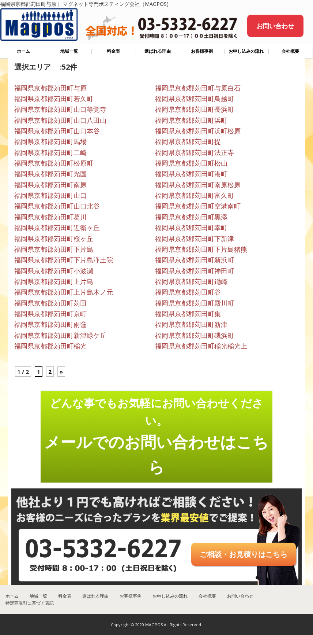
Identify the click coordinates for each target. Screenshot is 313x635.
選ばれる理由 (157, 51)
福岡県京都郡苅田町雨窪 (50, 324)
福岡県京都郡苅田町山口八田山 (60, 120)
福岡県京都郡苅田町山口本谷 (57, 130)
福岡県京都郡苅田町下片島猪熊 (201, 249)
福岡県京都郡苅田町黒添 (191, 217)
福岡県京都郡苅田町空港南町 (198, 206)
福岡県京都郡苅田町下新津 (194, 238)
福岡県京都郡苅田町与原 (50, 88)
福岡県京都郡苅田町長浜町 (194, 109)
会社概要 (290, 51)
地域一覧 (69, 51)
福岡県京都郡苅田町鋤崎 (191, 281)
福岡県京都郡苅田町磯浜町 (194, 335)
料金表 (113, 51)
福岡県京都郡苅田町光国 (50, 173)
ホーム (23, 51)
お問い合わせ (275, 26)
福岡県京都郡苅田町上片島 (53, 281)
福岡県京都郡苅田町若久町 (53, 98)
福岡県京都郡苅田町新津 (191, 324)
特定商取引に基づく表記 (29, 603)
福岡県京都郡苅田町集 (188, 313)
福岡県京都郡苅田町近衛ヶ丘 (57, 227)
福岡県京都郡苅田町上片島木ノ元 (63, 292)
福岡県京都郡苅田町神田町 (194, 270)
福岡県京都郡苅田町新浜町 (194, 259)
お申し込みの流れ (246, 51)
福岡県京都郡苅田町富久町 (194, 195)
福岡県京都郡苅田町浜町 (191, 120)
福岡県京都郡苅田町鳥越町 (194, 98)
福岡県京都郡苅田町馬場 (50, 141)
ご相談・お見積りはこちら (243, 554)
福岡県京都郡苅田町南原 (50, 184)
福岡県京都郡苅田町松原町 (53, 163)
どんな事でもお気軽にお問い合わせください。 (156, 436)
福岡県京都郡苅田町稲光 (50, 346)
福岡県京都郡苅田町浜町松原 (198, 130)
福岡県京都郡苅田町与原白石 (198, 88)
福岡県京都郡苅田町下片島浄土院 (63, 259)
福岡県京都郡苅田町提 (188, 141)
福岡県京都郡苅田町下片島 (53, 249)
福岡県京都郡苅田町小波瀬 (53, 270)
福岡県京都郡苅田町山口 (50, 195)
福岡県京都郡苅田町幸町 (191, 227)
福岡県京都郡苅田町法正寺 (194, 152)
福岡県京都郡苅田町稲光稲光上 (201, 346)
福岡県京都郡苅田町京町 (50, 313)
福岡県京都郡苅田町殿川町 (194, 303)
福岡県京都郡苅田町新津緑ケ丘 (60, 335)
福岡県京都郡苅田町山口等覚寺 (60, 109)
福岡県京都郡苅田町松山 (191, 163)
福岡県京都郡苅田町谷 (188, 292)
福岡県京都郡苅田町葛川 (50, 217)
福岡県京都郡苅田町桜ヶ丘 (53, 238)
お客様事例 (202, 51)
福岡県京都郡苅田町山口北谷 (57, 206)
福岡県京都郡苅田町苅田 (50, 303)
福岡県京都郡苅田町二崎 (50, 152)
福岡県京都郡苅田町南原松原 (198, 184)
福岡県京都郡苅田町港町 (191, 173)
